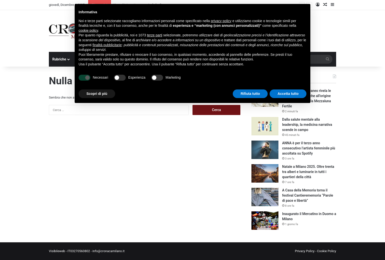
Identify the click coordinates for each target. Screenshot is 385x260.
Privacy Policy (305, 251)
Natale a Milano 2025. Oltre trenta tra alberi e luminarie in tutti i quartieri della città (308, 172)
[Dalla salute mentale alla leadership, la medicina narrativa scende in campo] (264, 126)
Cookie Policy (326, 251)
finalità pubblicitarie (107, 45)
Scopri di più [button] (96, 94)
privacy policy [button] (221, 21)
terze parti (154, 35)
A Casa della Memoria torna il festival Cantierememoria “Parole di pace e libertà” (307, 195)
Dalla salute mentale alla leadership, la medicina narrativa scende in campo (307, 124)
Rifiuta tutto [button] (250, 94)
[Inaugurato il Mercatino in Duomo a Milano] (264, 220)
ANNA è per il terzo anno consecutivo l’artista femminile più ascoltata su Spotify (308, 148)
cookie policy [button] (88, 30)
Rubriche (59, 59)
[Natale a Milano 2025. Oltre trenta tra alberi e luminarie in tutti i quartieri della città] (264, 173)
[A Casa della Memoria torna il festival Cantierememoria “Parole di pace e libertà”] (264, 197)
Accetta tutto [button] (288, 94)
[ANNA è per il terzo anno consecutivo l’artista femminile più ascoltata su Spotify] (264, 150)
